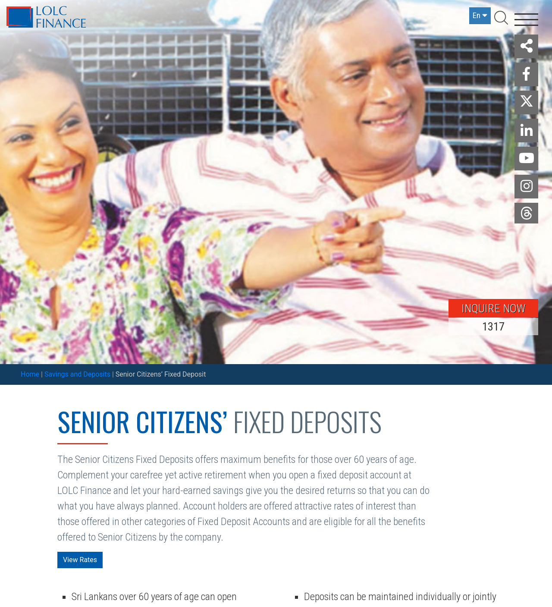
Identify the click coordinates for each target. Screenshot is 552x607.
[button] (526, 46)
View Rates (80, 560)
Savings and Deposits (77, 374)
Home (30, 374)
